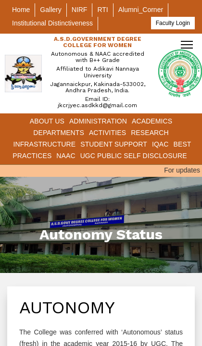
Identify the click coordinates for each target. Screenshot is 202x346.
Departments (58, 132)
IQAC (160, 144)
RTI (102, 9)
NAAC (65, 156)
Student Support (113, 144)
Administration (98, 121)
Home (21, 9)
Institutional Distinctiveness (52, 23)
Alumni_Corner (140, 9)
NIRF (80, 9)
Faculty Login (173, 23)
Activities (107, 132)
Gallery (50, 9)
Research (150, 132)
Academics (152, 121)
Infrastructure (44, 144)
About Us (47, 121)
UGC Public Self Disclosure (133, 156)
